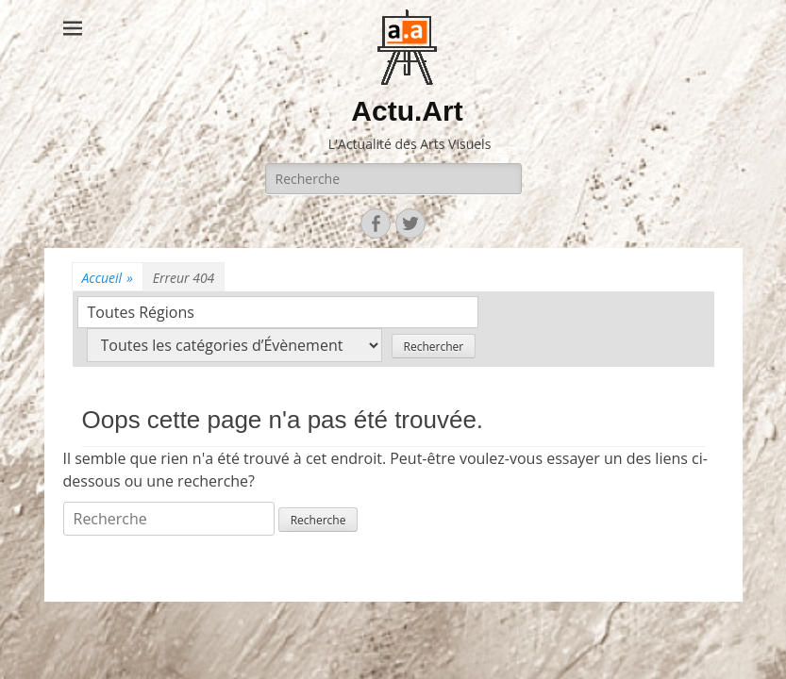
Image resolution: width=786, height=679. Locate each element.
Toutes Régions (141, 312)
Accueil (107, 278)
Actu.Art (406, 110)
